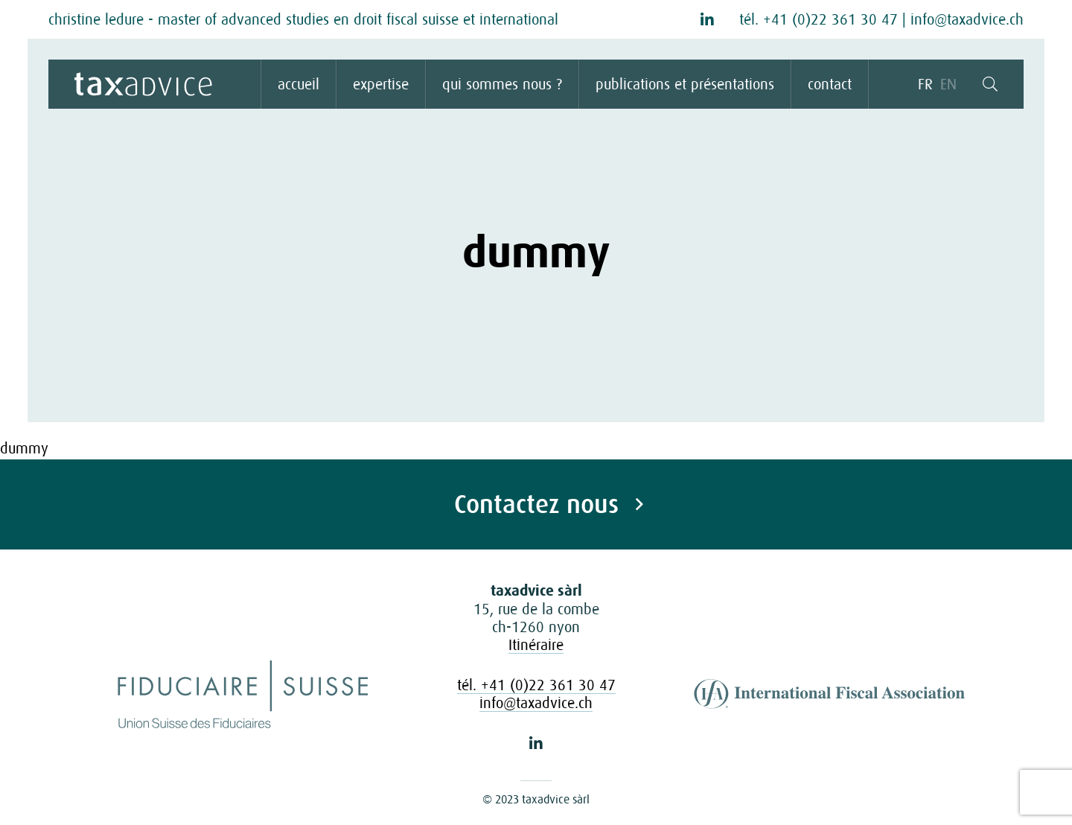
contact (830, 84)
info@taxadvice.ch (967, 19)
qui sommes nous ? (502, 84)
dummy (24, 448)
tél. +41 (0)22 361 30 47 (818, 19)
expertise (381, 84)
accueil (298, 84)
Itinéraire (536, 645)
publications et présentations (685, 84)
